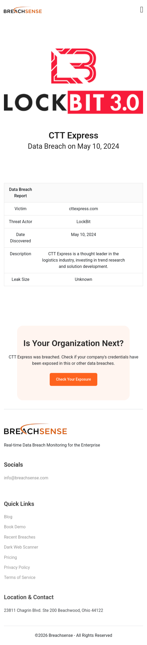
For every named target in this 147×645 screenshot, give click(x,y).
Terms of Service (20, 579)
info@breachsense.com (26, 479)
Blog (8, 518)
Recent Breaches (20, 538)
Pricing (10, 559)
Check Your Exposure (73, 380)
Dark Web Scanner (21, 548)
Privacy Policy (17, 569)
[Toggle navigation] (141, 9)
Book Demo (15, 528)
